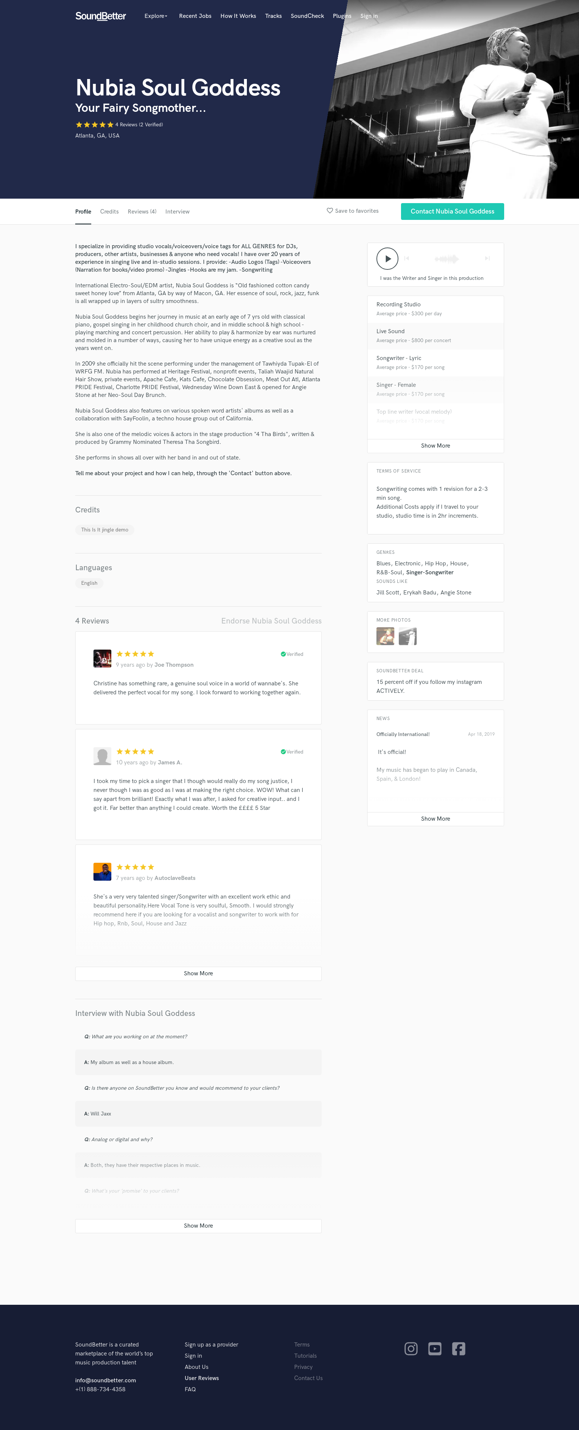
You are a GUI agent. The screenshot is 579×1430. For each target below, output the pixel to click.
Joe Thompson (174, 665)
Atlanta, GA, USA (97, 135)
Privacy (303, 1367)
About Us (197, 1367)
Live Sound (390, 331)
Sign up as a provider (211, 1344)
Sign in (369, 16)
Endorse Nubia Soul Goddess (271, 621)
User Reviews (202, 1378)
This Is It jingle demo (104, 530)
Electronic (408, 563)
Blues (383, 563)
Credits (109, 211)
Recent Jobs (195, 16)
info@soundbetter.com (105, 1380)
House (458, 563)
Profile (83, 211)
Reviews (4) (142, 211)
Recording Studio (398, 304)
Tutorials (305, 1356)
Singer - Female (396, 385)
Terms (302, 1344)
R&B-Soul (389, 572)
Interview (177, 211)
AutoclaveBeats (175, 878)
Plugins (342, 16)
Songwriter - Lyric (398, 358)
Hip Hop (435, 563)
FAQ (190, 1389)
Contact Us (308, 1378)
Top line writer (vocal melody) (414, 412)
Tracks (273, 16)
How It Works (238, 16)
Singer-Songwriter (430, 572)
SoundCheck (307, 16)
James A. (170, 762)
